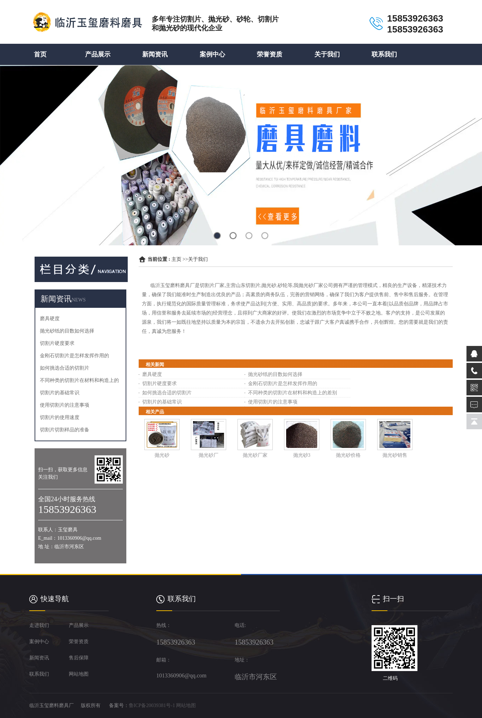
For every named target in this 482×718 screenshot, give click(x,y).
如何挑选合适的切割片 (64, 368)
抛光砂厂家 (255, 455)
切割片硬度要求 (57, 343)
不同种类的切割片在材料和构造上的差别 (292, 392)
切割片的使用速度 (59, 417)
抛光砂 (162, 455)
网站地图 (186, 705)
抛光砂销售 (394, 455)
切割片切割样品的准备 (64, 429)
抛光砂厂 (208, 455)
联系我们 (384, 54)
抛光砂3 (302, 455)
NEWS (79, 300)
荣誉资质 (269, 54)
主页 (176, 259)
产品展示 (97, 54)
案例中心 (212, 54)
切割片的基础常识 (59, 392)
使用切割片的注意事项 (64, 405)
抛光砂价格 (348, 455)
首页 (40, 54)
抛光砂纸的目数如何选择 (67, 331)
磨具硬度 (50, 318)
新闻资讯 (155, 54)
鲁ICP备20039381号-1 (152, 705)
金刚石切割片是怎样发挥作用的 (74, 355)
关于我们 (327, 54)
